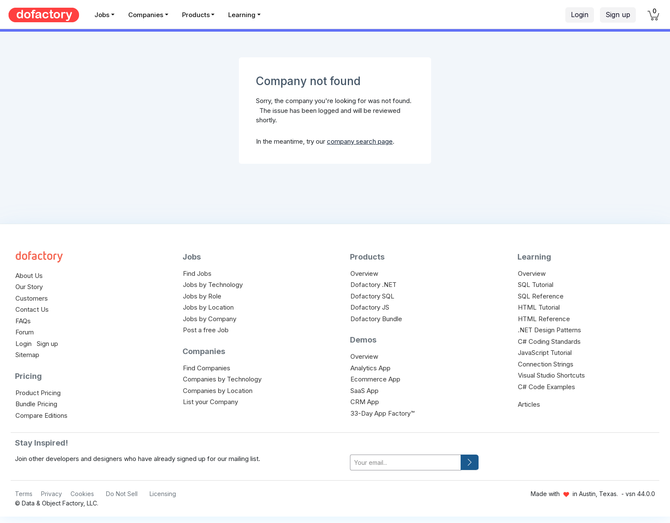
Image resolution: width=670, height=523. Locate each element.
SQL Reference (541, 296)
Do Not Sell (122, 493)
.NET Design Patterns (549, 330)
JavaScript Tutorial (545, 353)
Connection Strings (545, 364)
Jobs (101, 15)
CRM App (364, 402)
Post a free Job (206, 330)
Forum (24, 332)
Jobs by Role (202, 296)
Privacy (51, 493)
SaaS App (364, 391)
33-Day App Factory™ (382, 413)
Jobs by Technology (213, 285)
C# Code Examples (546, 387)
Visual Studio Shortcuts (551, 375)
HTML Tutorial (539, 307)
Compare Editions (41, 415)
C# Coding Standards (549, 341)
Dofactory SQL (372, 296)
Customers (31, 298)
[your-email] (405, 462)
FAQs (23, 321)
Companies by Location (218, 391)
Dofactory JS (369, 307)
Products (196, 15)
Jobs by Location (208, 307)
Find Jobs (197, 273)
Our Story (29, 287)
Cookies (82, 493)
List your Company (210, 402)
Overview (364, 273)
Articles (529, 404)
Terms (23, 493)
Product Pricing (38, 393)
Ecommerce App (375, 379)
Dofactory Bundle (376, 319)
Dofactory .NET (373, 285)
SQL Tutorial (535, 285)
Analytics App (370, 368)
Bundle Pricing (36, 404)
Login (579, 14)
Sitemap (27, 355)
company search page (360, 141)
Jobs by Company (209, 319)
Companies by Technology (222, 379)
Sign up (617, 14)
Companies (145, 15)
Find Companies (206, 368)
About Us (29, 276)
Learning (242, 15)
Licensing (163, 493)
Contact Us (32, 309)
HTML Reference (544, 319)
